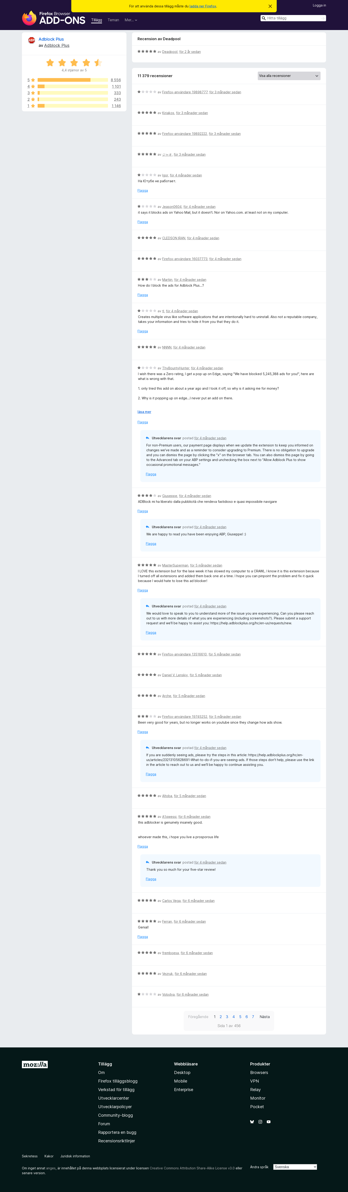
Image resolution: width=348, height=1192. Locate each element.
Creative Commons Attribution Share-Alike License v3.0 (192, 1168)
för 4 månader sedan (186, 175)
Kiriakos (168, 113)
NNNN (166, 347)
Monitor (257, 1098)
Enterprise (183, 1089)
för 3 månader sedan (225, 92)
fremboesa (170, 953)
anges (51, 1168)
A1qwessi (169, 817)
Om (101, 1072)
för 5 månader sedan (206, 565)
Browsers (259, 1072)
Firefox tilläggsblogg (118, 1081)
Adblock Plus (51, 39)
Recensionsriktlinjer (116, 1140)
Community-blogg (115, 1115)
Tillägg (96, 20)
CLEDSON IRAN (173, 238)
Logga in (319, 5)
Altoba (167, 796)
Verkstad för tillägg (116, 1089)
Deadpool (169, 52)
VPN (254, 1081)
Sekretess (30, 1156)
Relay (255, 1089)
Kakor (49, 1156)
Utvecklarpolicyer (115, 1106)
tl (163, 311)
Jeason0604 (172, 207)
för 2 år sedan (190, 52)
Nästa (265, 1016)
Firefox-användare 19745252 (184, 717)
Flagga (143, 190)
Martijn (167, 280)
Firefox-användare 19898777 (184, 92)
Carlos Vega (171, 901)
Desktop (182, 1072)
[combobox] (293, 18)
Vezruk (167, 974)
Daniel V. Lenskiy (175, 675)
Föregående (198, 1016)
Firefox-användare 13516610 (184, 654)
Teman (113, 20)
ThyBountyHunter (175, 368)
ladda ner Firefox (202, 6)
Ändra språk (259, 1167)
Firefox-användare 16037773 (184, 259)
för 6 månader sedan (194, 817)
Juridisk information (75, 1156)
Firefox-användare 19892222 (184, 134)
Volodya (168, 994)
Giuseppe (169, 496)
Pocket (257, 1106)
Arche (166, 696)
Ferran (167, 921)
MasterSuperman (175, 565)
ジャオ (167, 154)
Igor (165, 175)
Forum (104, 1123)
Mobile (180, 1081)
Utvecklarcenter (113, 1098)
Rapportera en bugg (117, 1132)
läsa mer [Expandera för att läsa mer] (144, 412)
